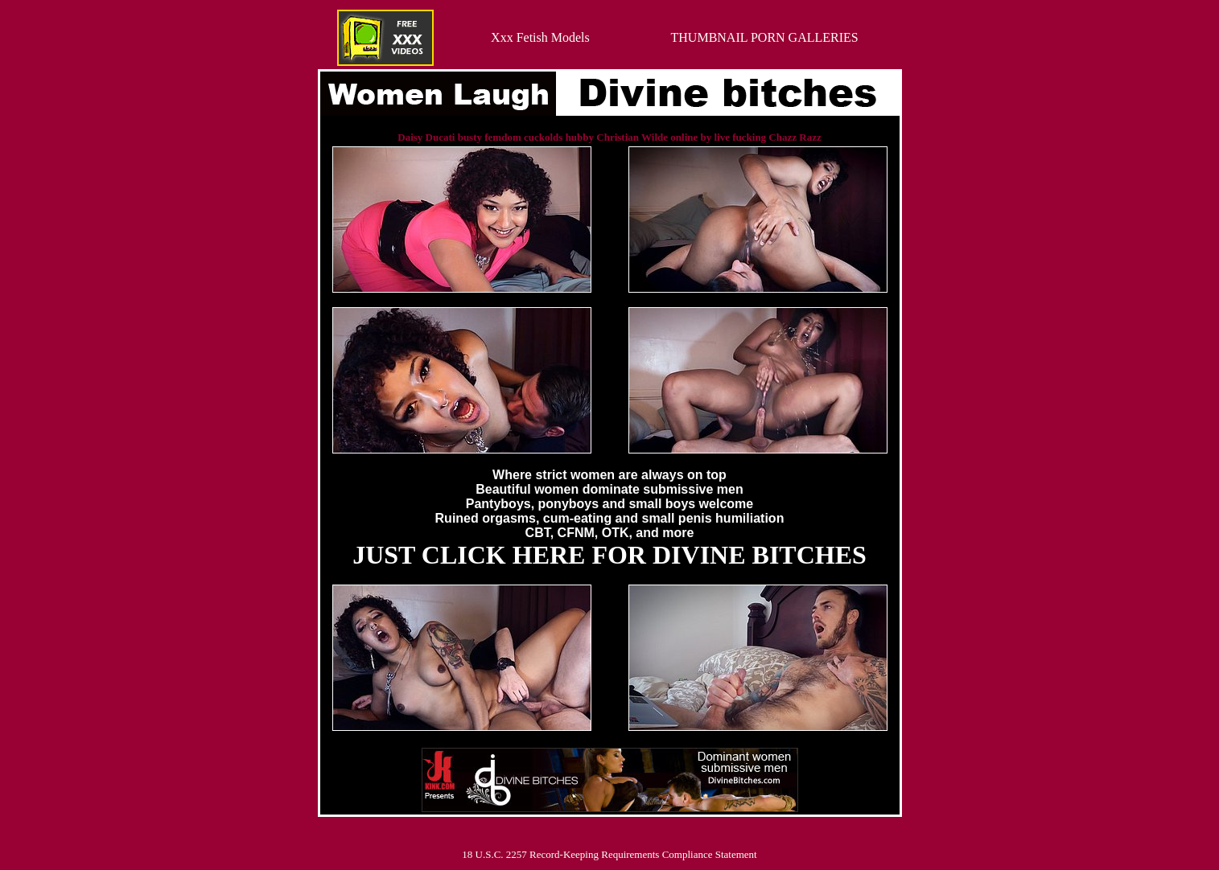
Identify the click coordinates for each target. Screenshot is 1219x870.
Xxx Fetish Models (540, 37)
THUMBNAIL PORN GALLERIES (765, 37)
